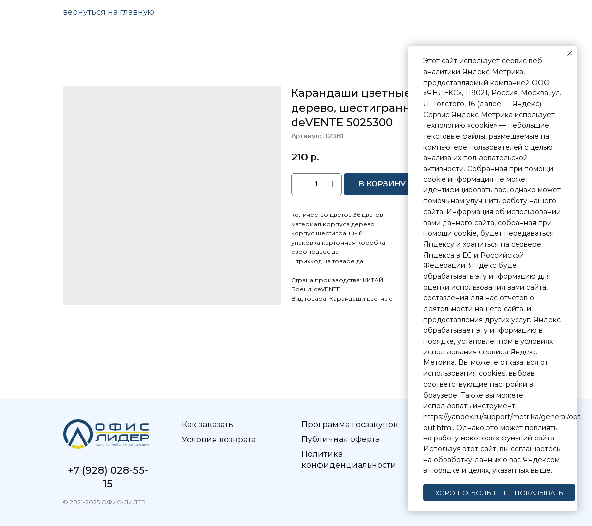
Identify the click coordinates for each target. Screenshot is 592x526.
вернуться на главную (108, 12)
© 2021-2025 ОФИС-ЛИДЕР (104, 502)
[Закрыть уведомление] (570, 53)
